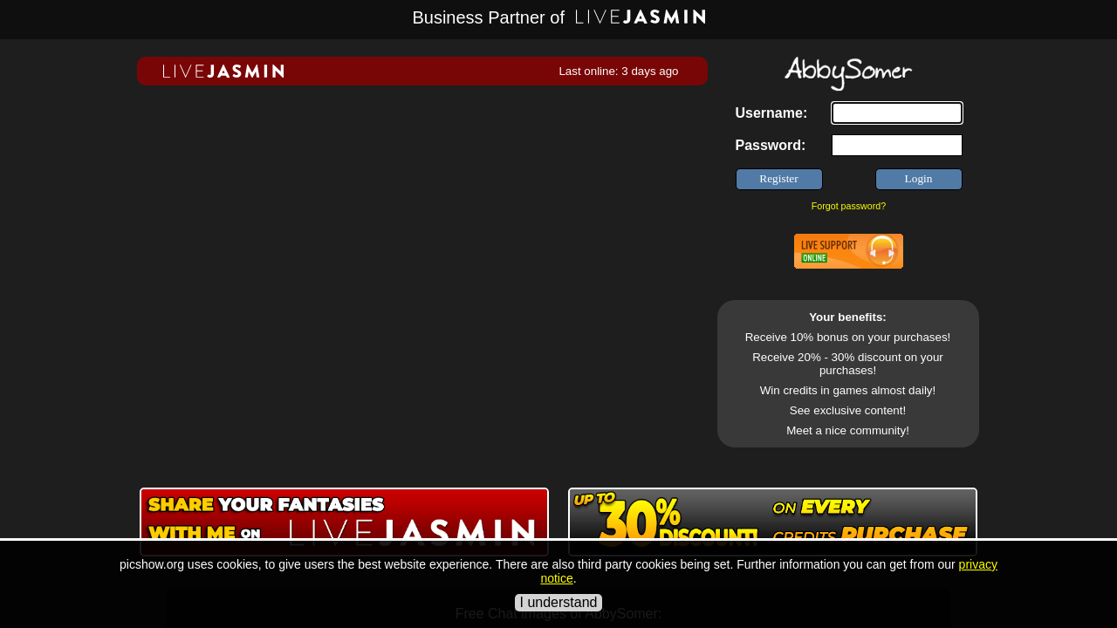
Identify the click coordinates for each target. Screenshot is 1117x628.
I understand (559, 602)
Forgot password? (849, 206)
